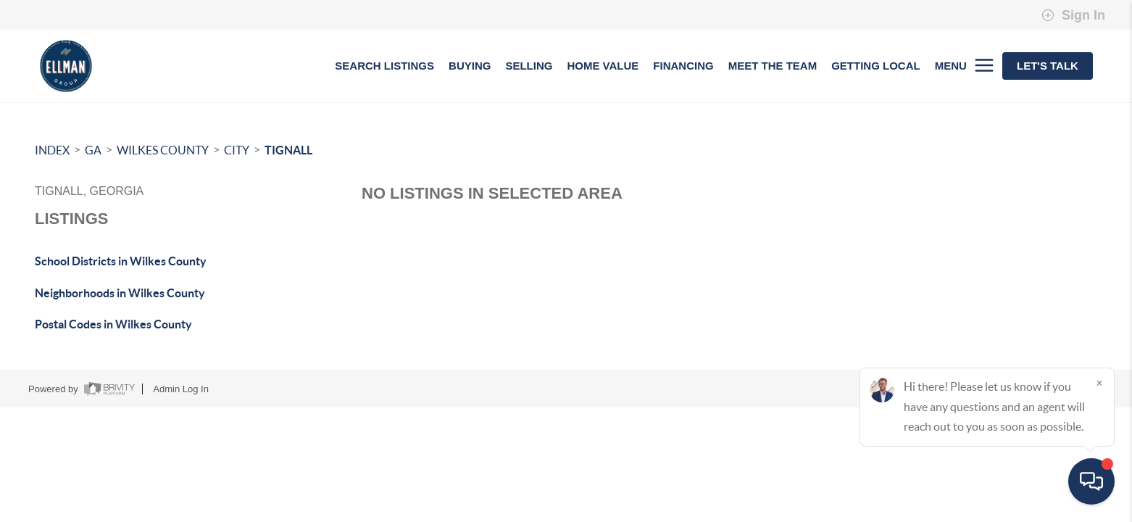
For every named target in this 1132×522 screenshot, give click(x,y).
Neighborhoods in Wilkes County (120, 292)
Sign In (1073, 15)
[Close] (1099, 383)
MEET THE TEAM (772, 65)
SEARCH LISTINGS (384, 65)
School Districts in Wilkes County (121, 261)
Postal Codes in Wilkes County (113, 324)
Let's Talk (1047, 65)
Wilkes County (163, 150)
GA (93, 150)
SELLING (528, 65)
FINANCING (683, 65)
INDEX (52, 150)
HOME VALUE (602, 65)
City (236, 150)
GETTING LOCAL (875, 65)
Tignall (288, 150)
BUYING (470, 65)
